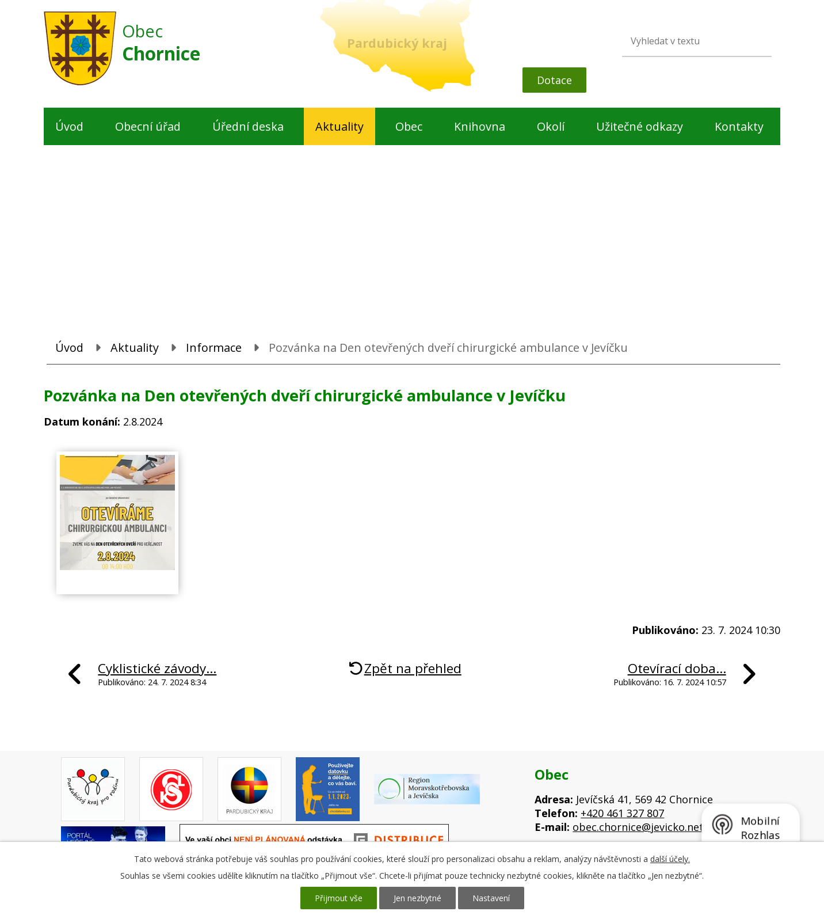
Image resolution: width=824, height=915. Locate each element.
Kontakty (739, 126)
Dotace (554, 80)
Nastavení (491, 898)
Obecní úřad (148, 126)
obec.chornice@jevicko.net (638, 827)
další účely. (670, 858)
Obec (408, 126)
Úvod (69, 126)
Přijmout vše (339, 898)
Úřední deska (248, 126)
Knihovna (479, 126)
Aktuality (339, 126)
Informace (214, 347)
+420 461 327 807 (622, 813)
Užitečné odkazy (639, 126)
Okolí (550, 126)
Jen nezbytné (417, 898)
